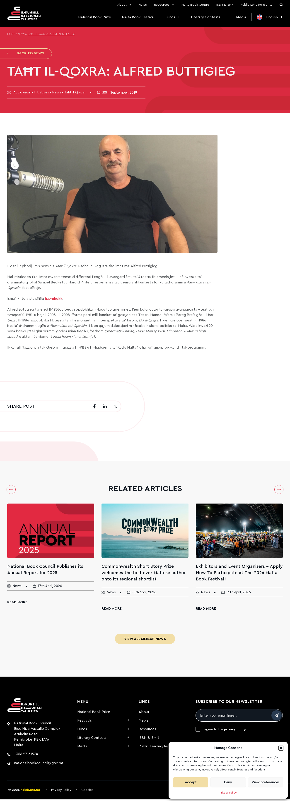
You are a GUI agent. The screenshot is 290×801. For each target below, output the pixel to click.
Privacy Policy (228, 792)
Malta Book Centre (195, 4)
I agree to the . (225, 730)
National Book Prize (94, 17)
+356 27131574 (26, 755)
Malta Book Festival (138, 17)
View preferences (266, 782)
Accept (191, 782)
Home (11, 34)
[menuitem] (270, 17)
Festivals (84, 722)
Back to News (25, 54)
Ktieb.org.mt (30, 791)
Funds (170, 17)
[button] (281, 748)
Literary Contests (205, 17)
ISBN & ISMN (225, 4)
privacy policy (235, 730)
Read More (17, 604)
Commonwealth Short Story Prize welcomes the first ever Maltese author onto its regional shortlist (144, 574)
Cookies (87, 791)
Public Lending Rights (256, 4)
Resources (161, 4)
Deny (228, 782)
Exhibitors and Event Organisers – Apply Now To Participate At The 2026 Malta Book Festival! (239, 574)
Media (241, 17)
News (143, 4)
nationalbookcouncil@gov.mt (38, 764)
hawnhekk (53, 300)
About (122, 4)
